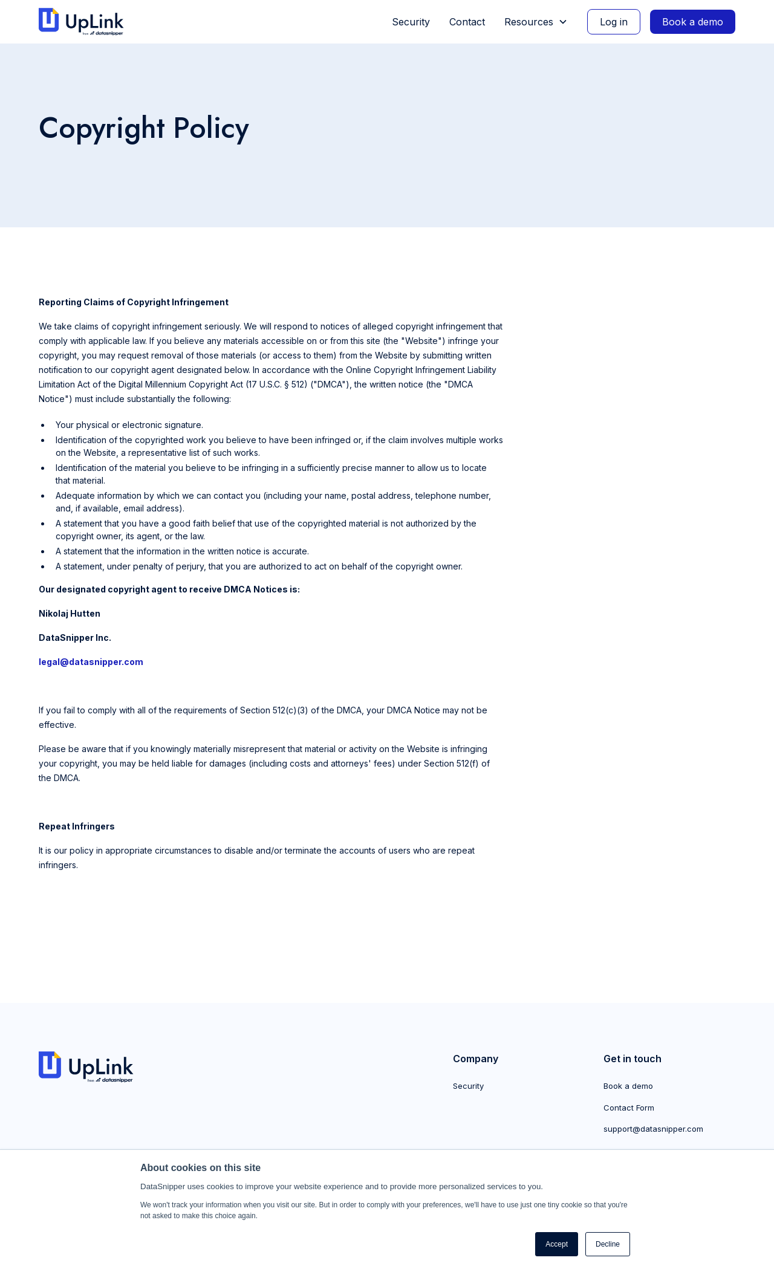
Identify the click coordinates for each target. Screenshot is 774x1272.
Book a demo (692, 22)
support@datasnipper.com (653, 1129)
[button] (536, 22)
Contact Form (628, 1107)
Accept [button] (556, 1244)
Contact (467, 22)
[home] (86, 22)
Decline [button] (608, 1244)
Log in (614, 22)
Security (411, 22)
